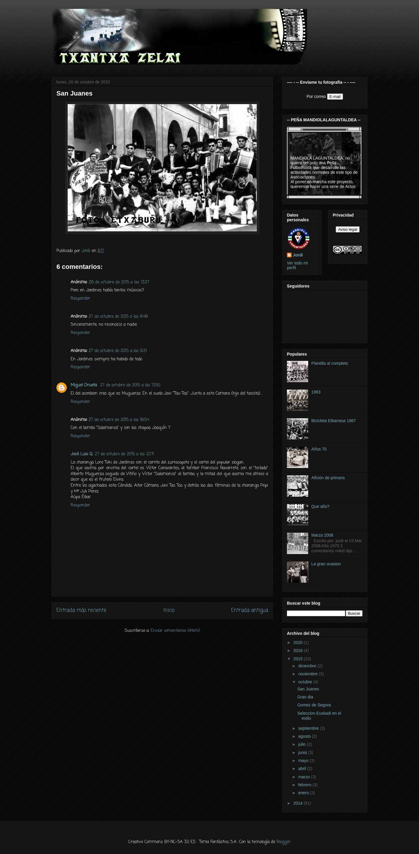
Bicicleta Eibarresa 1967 (333, 420)
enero (304, 792)
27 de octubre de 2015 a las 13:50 (130, 385)
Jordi (298, 255)
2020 (298, 642)
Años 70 (319, 449)
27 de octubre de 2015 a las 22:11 (124, 454)
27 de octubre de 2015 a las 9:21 (118, 351)
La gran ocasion (326, 563)
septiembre (309, 728)
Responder (80, 299)
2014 (298, 803)
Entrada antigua (249, 610)
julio (302, 744)
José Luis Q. (82, 454)
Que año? (320, 506)
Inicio (168, 610)
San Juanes (308, 689)
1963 (316, 392)
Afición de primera (328, 477)
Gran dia (305, 697)
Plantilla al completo (329, 363)
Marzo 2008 (322, 535)
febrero (305, 784)
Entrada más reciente (81, 610)
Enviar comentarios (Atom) (175, 631)
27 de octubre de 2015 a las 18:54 (119, 420)
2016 (298, 650)
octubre (305, 681)
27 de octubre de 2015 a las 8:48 (118, 317)
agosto (305, 736)
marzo (304, 776)
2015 (298, 658)
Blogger (283, 842)
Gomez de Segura (314, 705)
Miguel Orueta (84, 385)
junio (303, 752)
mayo (303, 760)
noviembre (308, 673)
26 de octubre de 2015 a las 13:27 (119, 282)
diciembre (307, 665)
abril (302, 768)
